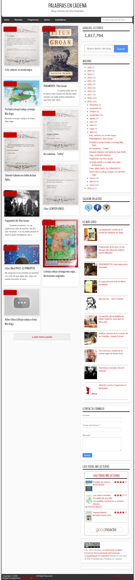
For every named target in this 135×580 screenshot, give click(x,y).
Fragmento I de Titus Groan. (17, 221)
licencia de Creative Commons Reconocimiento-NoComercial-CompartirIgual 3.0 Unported (103, 553)
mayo (92, 129)
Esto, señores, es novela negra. (19, 70)
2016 (89, 98)
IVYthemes (25, 578)
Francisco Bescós (95, 507)
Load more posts (42, 336)
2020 (89, 84)
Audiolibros (60, 20)
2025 (89, 67)
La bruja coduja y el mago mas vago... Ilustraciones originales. (60, 274)
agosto (93, 118)
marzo (93, 178)
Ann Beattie (99, 485)
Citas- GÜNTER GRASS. (54, 209)
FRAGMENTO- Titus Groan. (55, 86)
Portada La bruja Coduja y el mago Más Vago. (20, 111)
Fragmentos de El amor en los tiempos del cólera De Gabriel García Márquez (111, 250)
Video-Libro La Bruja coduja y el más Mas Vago (21, 322)
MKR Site (36, 578)
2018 (89, 91)
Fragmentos (33, 20)
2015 (89, 101)
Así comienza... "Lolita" (54, 154)
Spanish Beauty (100, 512)
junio (92, 125)
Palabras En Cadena (67, 6)
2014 (89, 188)
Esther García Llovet (103, 515)
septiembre (95, 115)
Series (47, 20)
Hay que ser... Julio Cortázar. (111, 299)
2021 (89, 81)
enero (92, 185)
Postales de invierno (101, 482)
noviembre (94, 108)
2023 (89, 74)
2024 (89, 71)
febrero (93, 181)
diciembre (94, 105)
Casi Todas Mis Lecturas (106, 475)
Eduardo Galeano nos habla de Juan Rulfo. (20, 177)
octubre (93, 111)
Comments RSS (126, 576)
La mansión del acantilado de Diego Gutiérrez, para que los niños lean (111, 319)
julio (92, 122)
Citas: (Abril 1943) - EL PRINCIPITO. (20, 268)
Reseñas (18, 20)
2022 (89, 78)
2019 (89, 88)
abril (92, 132)
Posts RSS (112, 576)
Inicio (6, 20)
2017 (89, 95)
